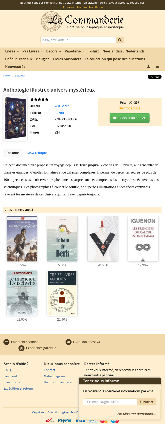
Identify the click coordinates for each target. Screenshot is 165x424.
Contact (49, 370)
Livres (10, 51)
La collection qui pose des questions (115, 59)
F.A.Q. (7, 370)
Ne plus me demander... (136, 414)
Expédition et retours (18, 388)
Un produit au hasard (59, 382)
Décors (52, 51)
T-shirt (93, 51)
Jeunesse (19, 76)
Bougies (42, 59)
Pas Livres (30, 51)
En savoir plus (72, 7)
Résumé (13, 153)
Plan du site (11, 382)
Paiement (10, 376)
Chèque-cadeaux (19, 59)
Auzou (59, 113)
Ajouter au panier (132, 118)
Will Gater (62, 106)
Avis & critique (36, 153)
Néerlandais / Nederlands (123, 51)
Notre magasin (54, 376)
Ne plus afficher (93, 7)
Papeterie (73, 51)
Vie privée (38, 412)
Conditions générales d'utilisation (69, 412)
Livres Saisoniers (67, 59)
